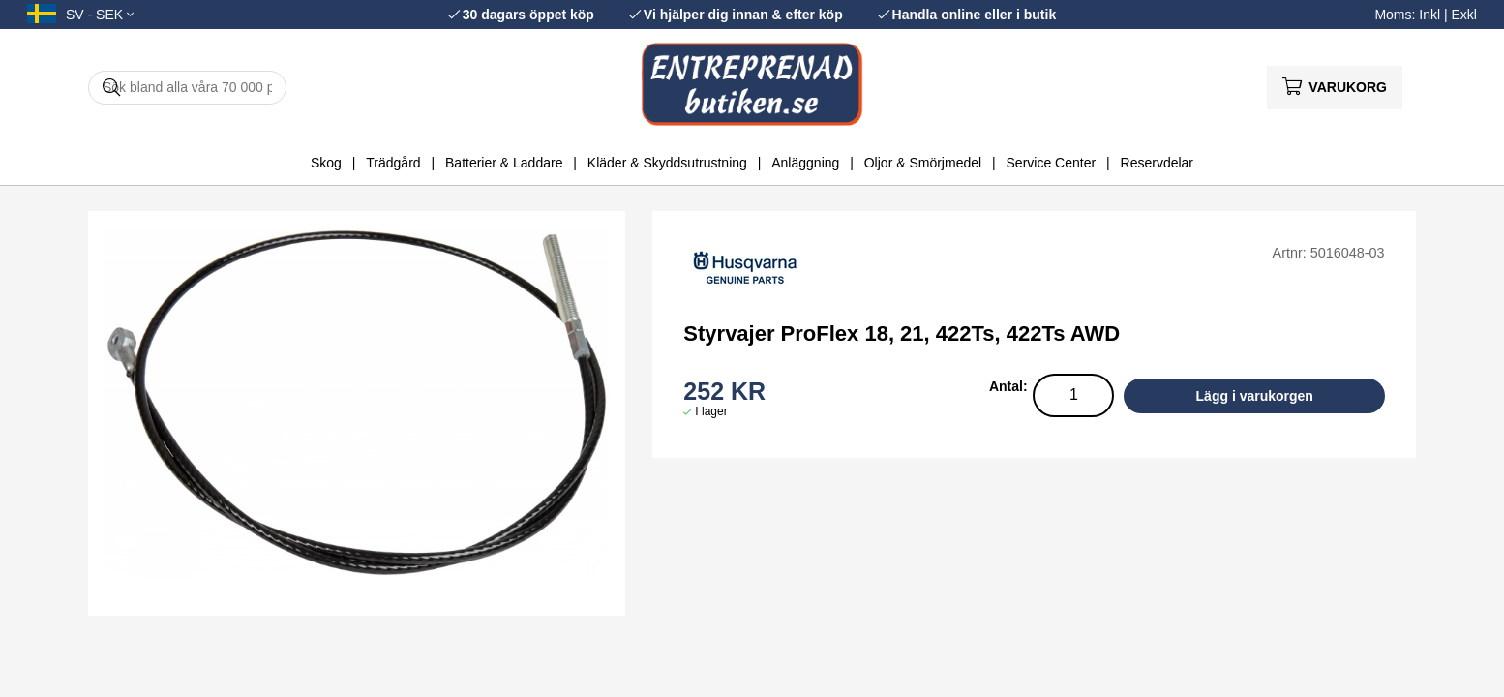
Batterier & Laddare (503, 162)
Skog (326, 162)
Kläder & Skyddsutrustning (667, 162)
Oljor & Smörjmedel (922, 162)
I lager (711, 411)
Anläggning (805, 162)
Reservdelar (1157, 162)
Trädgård (393, 162)
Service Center (1052, 162)
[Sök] (187, 88)
